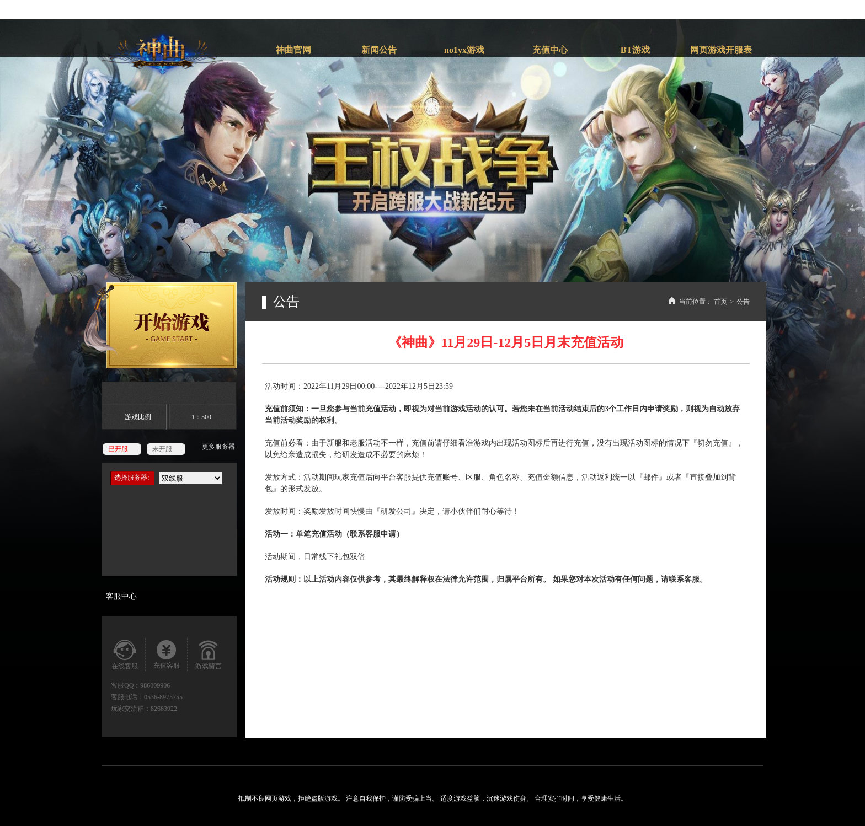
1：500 (201, 417)
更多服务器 (218, 446)
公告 (743, 301)
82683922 (164, 708)
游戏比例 (138, 417)
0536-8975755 (163, 697)
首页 (720, 301)
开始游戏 (160, 325)
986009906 (155, 685)
